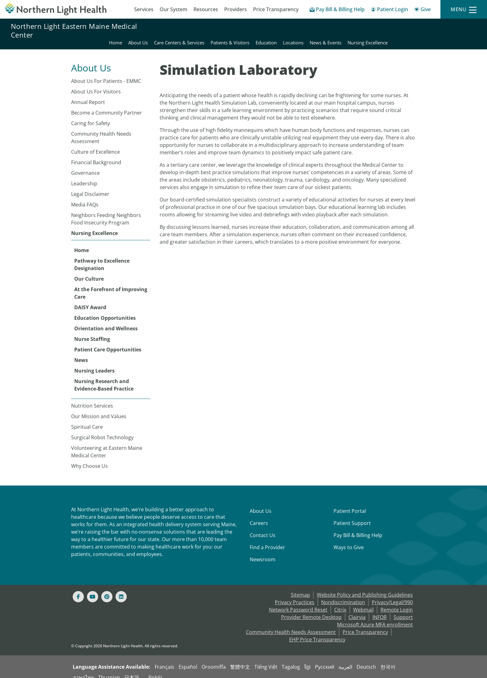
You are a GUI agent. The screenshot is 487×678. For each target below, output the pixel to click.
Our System (173, 9)
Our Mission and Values (98, 408)
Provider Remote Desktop (311, 609)
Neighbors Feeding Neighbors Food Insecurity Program (106, 211)
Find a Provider (267, 539)
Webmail (363, 602)
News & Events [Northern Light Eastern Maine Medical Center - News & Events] (414, 30)
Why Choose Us (89, 458)
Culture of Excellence (95, 144)
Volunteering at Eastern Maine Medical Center (106, 444)
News (81, 352)
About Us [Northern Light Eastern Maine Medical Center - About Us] (226, 30)
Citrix (340, 602)
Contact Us (262, 527)
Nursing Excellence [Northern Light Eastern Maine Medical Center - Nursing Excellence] (456, 30)
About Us (260, 503)
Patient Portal (350, 503)
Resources (205, 9)
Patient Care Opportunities (107, 342)
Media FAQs (84, 197)
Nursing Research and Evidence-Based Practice (104, 377)
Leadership (84, 176)
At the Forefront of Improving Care (110, 285)
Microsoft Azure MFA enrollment (375, 617)
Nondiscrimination (343, 594)
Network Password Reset (298, 602)
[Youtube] (92, 589)
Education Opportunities (105, 310)
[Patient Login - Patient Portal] (389, 10)
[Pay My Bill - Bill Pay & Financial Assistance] (337, 10)
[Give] (422, 10)
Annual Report (88, 94)
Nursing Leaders (94, 363)
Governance (85, 165)
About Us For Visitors (96, 84)
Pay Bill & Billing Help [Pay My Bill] (358, 527)
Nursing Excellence (94, 225)
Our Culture (89, 271)
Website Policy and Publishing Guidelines (365, 587)
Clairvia (357, 609)
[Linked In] (121, 589)
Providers (235, 9)
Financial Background (96, 154)
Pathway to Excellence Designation (102, 257)
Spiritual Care (87, 419)
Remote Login (396, 602)
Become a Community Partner (106, 105)
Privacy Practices (294, 594)
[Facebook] (78, 589)
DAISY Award (90, 299)
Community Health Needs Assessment (101, 130)
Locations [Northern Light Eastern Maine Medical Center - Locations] (381, 30)
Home (81, 242)
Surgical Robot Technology (102, 430)
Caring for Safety (90, 115)
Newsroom (262, 552)
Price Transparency (275, 9)
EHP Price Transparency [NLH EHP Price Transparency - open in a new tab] (317, 632)
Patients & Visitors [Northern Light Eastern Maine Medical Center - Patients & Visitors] (318, 30)
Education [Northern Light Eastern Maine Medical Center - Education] (354, 30)
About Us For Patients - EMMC (106, 73)
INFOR (379, 609)
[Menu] (463, 9)
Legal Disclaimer (90, 186)
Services (143, 9)
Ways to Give (349, 539)
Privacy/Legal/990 (392, 594)
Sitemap (300, 587)
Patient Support (352, 515)
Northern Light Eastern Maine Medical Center (74, 30)
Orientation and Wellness (106, 321)
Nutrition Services (92, 398)
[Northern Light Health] (61, 9)
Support (403, 609)
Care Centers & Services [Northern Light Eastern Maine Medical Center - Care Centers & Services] (267, 30)
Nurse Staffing (92, 331)
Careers (259, 515)
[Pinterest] (106, 589)
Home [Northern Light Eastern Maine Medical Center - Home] (203, 30)
